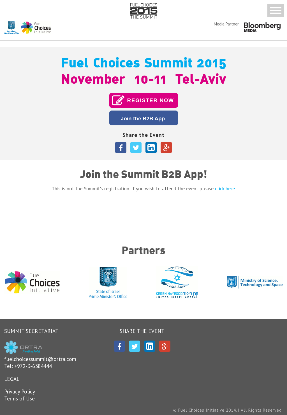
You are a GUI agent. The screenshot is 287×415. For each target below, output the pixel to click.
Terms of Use (19, 398)
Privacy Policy (19, 391)
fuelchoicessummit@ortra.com (40, 359)
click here (225, 188)
